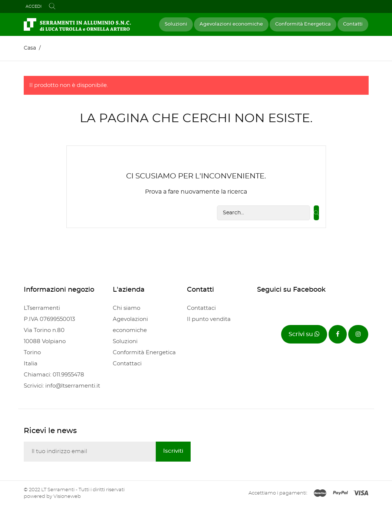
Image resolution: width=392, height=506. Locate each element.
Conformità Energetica (303, 24)
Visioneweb (67, 496)
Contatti (353, 24)
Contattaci (127, 363)
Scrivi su (304, 334)
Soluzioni (176, 24)
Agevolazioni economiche (231, 24)
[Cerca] (263, 212)
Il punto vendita (209, 319)
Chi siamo (126, 308)
